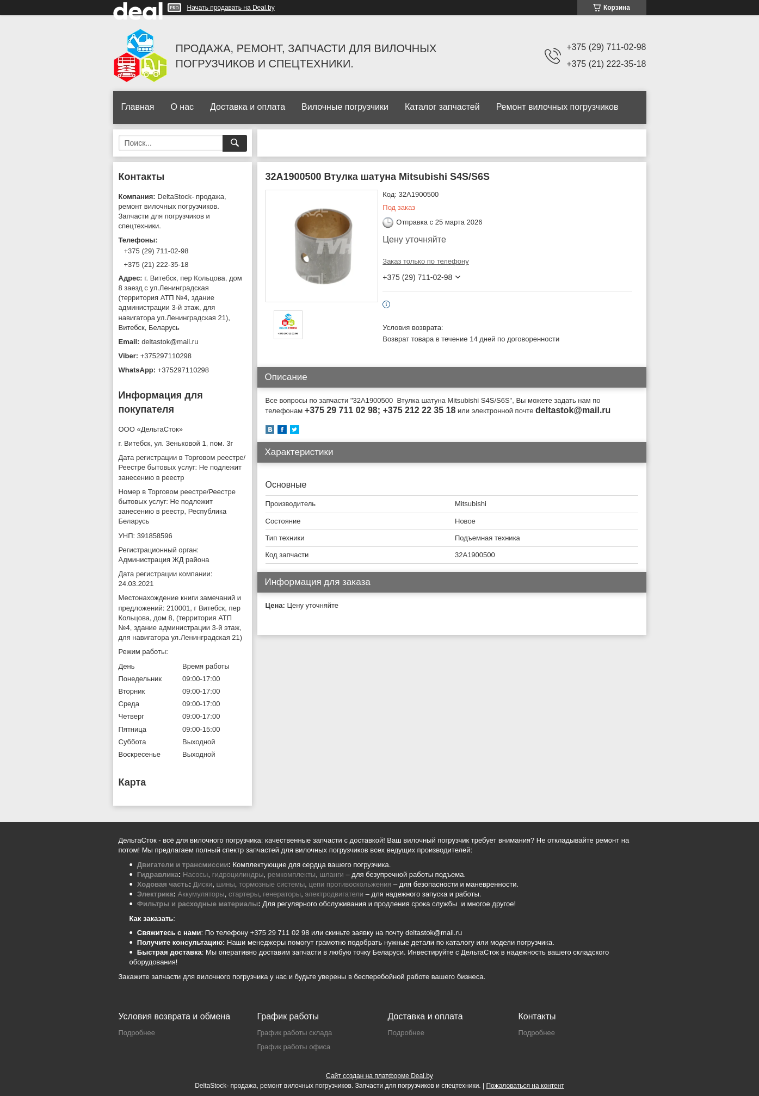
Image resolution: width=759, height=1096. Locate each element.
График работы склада (294, 1033)
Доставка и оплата (247, 106)
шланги (331, 874)
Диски (203, 884)
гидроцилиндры (238, 874)
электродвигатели (334, 894)
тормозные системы (272, 884)
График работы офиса (294, 1047)
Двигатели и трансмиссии (183, 865)
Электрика (155, 894)
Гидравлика (157, 874)
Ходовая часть (163, 884)
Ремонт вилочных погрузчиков (557, 106)
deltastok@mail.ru (169, 342)
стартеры (244, 894)
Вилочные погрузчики (344, 106)
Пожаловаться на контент (525, 1085)
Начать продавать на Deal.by (231, 7)
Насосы (195, 874)
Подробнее (137, 1033)
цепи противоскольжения (350, 884)
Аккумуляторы (201, 894)
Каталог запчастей (442, 106)
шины (226, 884)
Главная (138, 106)
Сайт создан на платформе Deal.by (379, 1076)
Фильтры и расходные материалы (197, 904)
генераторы (282, 894)
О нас (182, 106)
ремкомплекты (292, 874)
